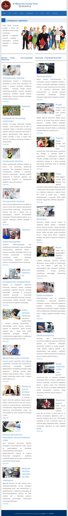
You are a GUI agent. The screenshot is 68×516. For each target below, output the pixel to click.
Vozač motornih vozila (60, 367)
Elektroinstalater (45, 295)
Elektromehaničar (45, 335)
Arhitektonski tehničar (14, 78)
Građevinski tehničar (13, 161)
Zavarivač (60, 400)
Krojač (59, 104)
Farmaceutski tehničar (14, 201)
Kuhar (59, 247)
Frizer (58, 174)
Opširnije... (6, 101)
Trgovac (60, 138)
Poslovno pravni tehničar (26, 389)
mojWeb (43, 513)
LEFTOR (51, 513)
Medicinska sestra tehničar (16, 358)
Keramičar (42, 219)
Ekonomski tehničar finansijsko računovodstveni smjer (16, 437)
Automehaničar (44, 76)
